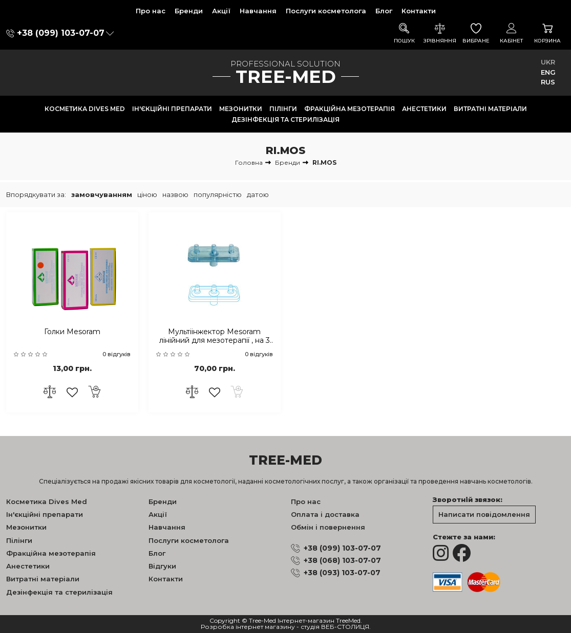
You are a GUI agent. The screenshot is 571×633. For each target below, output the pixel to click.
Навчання (258, 11)
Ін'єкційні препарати (172, 109)
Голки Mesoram (72, 332)
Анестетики (424, 109)
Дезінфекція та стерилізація (285, 119)
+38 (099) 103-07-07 (60, 33)
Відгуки (162, 566)
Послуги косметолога (326, 11)
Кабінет (511, 33)
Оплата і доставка (325, 514)
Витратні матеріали (490, 109)
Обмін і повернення (328, 527)
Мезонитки (240, 109)
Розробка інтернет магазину (248, 627)
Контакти (418, 11)
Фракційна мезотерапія (349, 109)
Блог (383, 11)
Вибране (475, 33)
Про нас (150, 11)
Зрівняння (440, 33)
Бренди (189, 11)
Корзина (547, 33)
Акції (221, 11)
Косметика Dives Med (85, 109)
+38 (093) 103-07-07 (342, 572)
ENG (548, 72)
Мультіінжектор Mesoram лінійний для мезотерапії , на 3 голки (214, 336)
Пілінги (283, 109)
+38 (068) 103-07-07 (342, 560)
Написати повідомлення (484, 514)
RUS (548, 82)
